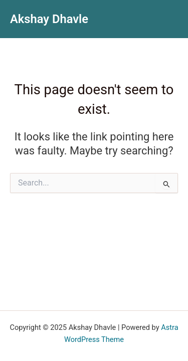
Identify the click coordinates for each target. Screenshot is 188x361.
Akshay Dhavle (49, 19)
